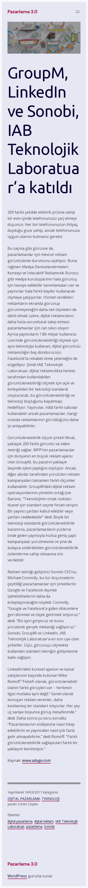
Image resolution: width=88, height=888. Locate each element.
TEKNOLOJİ (51, 798)
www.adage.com (36, 760)
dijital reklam (44, 821)
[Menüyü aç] (77, 12)
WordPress (17, 876)
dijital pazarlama (20, 821)
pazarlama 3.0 (22, 12)
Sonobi (49, 826)
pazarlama (34, 826)
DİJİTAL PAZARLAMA (24, 798)
